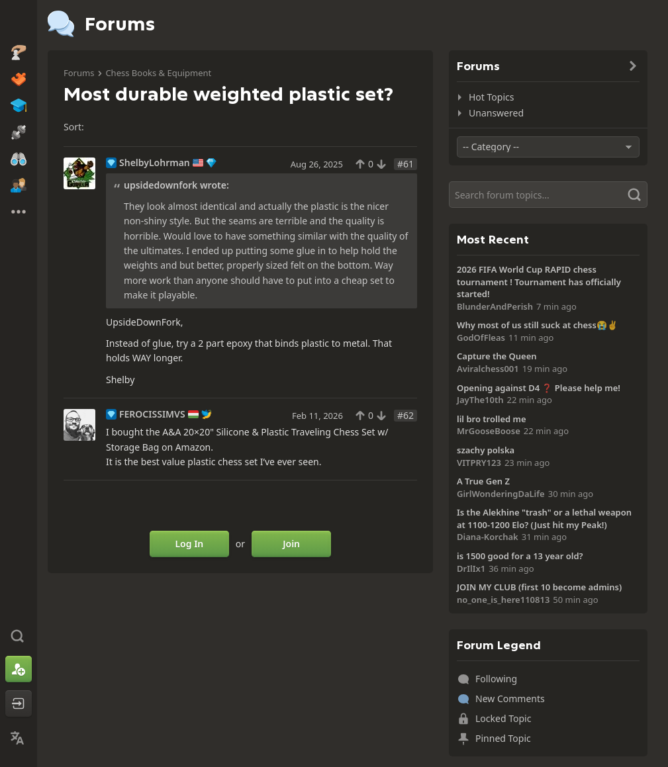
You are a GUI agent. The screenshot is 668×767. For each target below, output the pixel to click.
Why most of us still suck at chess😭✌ (537, 325)
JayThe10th (480, 400)
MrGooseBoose (488, 431)
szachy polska (485, 450)
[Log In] (18, 703)
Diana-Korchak (487, 537)
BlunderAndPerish (495, 306)
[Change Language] (18, 738)
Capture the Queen (497, 356)
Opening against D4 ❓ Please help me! (538, 388)
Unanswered (496, 113)
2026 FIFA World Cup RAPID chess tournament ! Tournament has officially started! (539, 281)
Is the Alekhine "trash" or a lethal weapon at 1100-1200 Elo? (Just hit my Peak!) (544, 518)
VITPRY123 (479, 463)
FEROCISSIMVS (152, 414)
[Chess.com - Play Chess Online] (18, 22)
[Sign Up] (18, 669)
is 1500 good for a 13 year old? (520, 556)
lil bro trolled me (491, 419)
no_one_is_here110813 (503, 600)
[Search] (548, 194)
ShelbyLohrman (154, 163)
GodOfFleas (481, 337)
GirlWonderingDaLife (501, 494)
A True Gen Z (483, 481)
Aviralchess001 (488, 369)
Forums (79, 73)
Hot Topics (491, 97)
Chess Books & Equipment (158, 73)
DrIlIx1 (471, 568)
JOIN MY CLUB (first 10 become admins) (539, 587)
